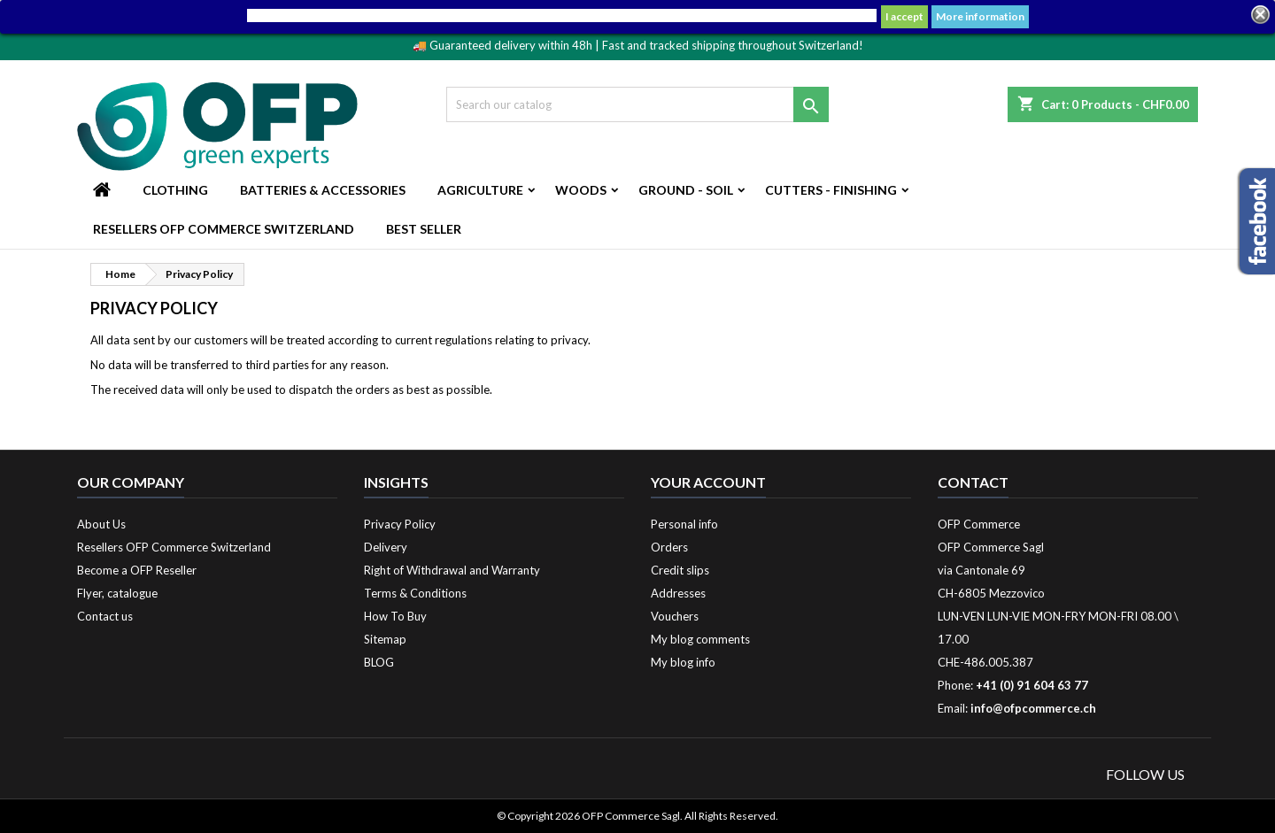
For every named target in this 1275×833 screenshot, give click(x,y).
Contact (973, 482)
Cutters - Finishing (831, 189)
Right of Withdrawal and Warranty (452, 570)
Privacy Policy (400, 524)
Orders (669, 547)
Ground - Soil (685, 189)
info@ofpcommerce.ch (1033, 708)
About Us (101, 524)
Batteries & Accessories (323, 189)
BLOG (379, 662)
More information (980, 16)
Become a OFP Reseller (137, 570)
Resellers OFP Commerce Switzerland (223, 228)
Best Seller (423, 228)
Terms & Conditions (415, 593)
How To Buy (395, 616)
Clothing (175, 189)
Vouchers (675, 616)
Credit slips (680, 570)
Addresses (678, 593)
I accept (904, 16)
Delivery (385, 547)
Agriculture (480, 189)
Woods (581, 189)
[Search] (637, 104)
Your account (708, 482)
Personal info (684, 524)
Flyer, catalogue (117, 593)
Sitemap (385, 639)
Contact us (105, 616)
